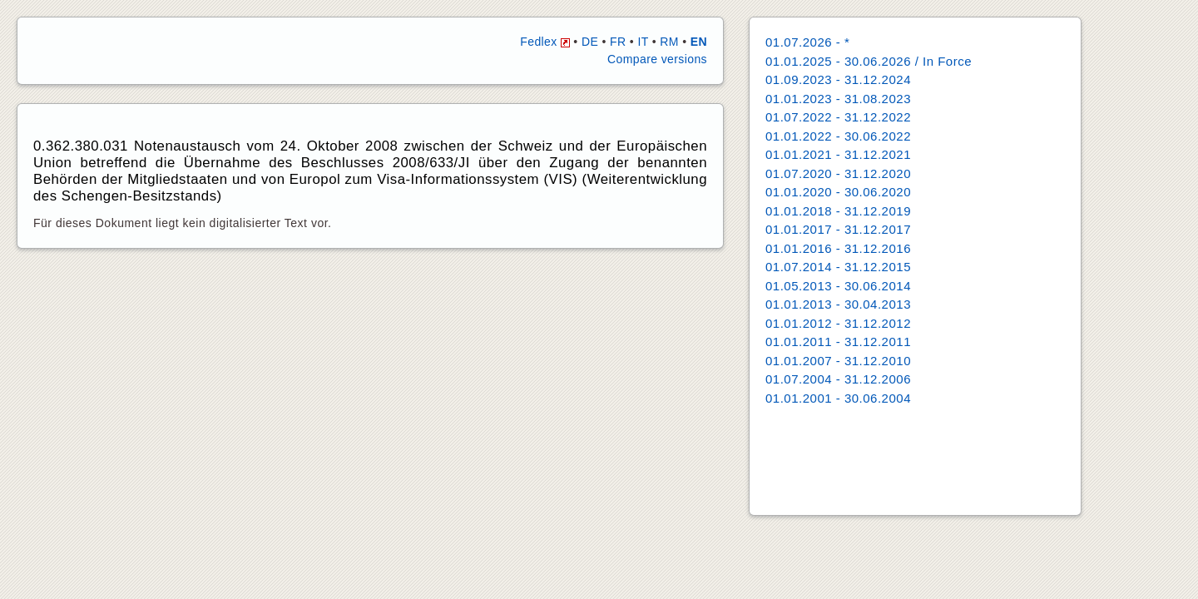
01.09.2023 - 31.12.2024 (838, 79)
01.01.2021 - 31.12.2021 (838, 154)
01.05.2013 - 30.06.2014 (838, 286)
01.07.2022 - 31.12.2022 (838, 117)
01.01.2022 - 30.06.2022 (838, 136)
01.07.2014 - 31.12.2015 (838, 267)
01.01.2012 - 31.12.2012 (838, 323)
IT (642, 41)
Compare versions (657, 59)
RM (669, 41)
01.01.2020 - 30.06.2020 (838, 192)
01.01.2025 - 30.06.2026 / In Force (868, 61)
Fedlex (545, 41)
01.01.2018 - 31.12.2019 (838, 211)
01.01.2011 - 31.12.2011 (838, 341)
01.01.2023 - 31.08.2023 (838, 99)
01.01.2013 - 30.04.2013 (838, 304)
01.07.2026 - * (807, 42)
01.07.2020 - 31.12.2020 (838, 173)
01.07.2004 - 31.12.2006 (838, 379)
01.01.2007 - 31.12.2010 (838, 361)
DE (590, 41)
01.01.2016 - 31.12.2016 (838, 248)
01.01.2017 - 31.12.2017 (838, 229)
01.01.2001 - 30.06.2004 (838, 398)
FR (618, 41)
